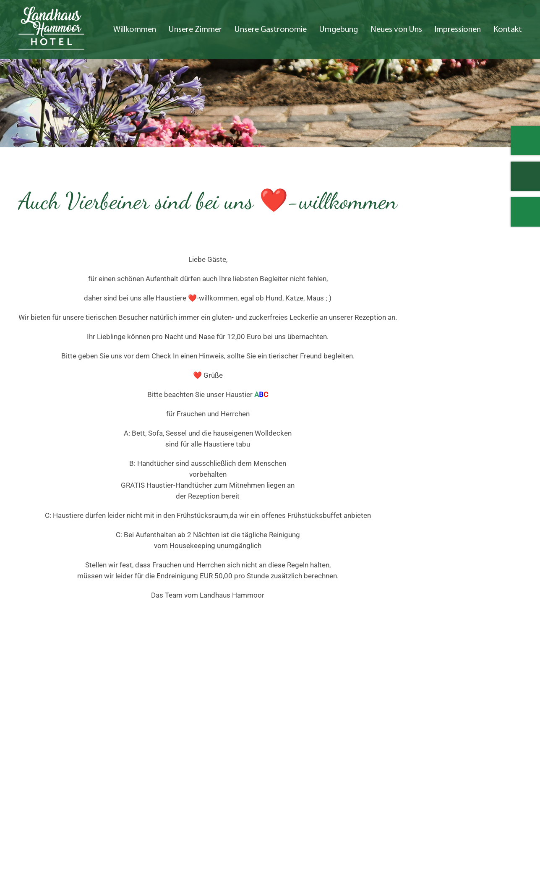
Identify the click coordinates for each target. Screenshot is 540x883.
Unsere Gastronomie (271, 30)
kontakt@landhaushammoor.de (68, 796)
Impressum (467, 752)
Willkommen (134, 30)
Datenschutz (468, 763)
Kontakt (507, 30)
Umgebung (338, 30)
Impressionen (458, 30)
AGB (466, 850)
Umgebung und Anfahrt (391, 752)
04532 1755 (52, 785)
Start (362, 730)
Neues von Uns (396, 30)
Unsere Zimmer (195, 30)
